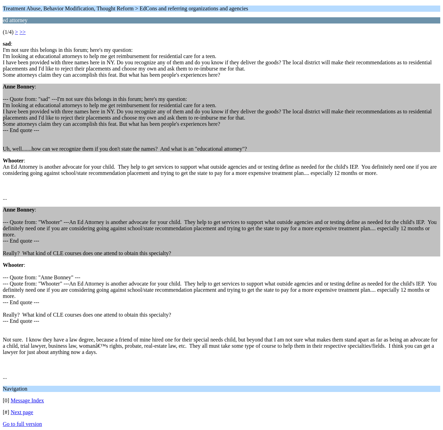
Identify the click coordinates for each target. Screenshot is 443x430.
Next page (22, 412)
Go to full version (22, 424)
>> (22, 32)
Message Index (27, 400)
